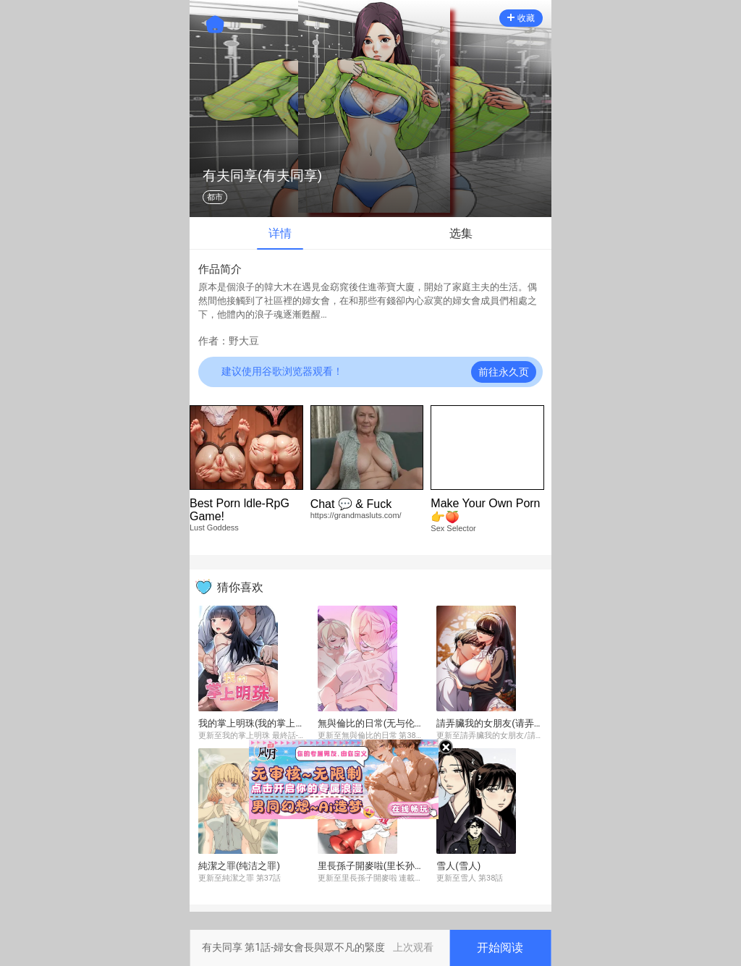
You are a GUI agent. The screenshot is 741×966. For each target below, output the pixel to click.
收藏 (521, 18)
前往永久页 (503, 372)
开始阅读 (500, 947)
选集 (461, 233)
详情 (280, 233)
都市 (215, 197)
